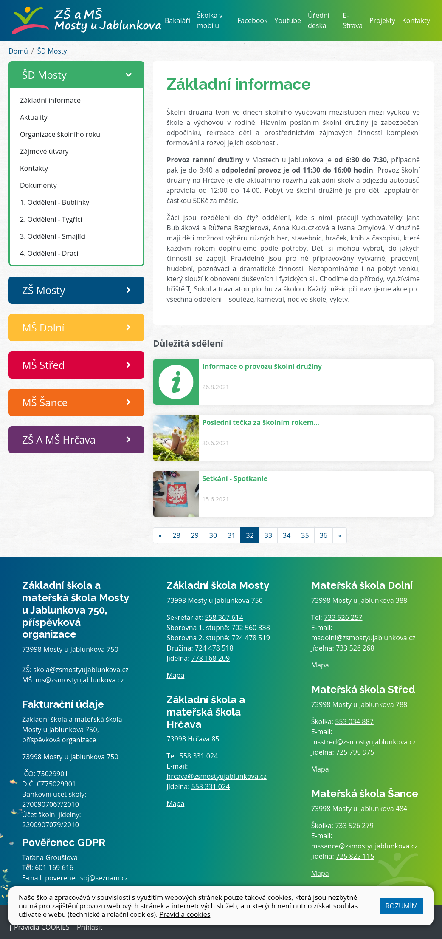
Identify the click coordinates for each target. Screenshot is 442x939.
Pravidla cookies (184, 914)
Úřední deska (318, 20)
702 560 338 (250, 627)
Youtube (287, 20)
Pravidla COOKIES (42, 927)
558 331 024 (199, 756)
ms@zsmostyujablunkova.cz (80, 679)
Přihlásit (89, 927)
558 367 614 (224, 617)
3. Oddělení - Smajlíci (53, 236)
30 (213, 535)
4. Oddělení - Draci (49, 253)
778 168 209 (210, 658)
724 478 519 (250, 637)
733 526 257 (343, 617)
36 (323, 535)
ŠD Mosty (52, 51)
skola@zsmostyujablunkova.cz (80, 669)
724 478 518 (214, 648)
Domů (18, 51)
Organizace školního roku (60, 134)
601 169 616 (54, 867)
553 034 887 (354, 721)
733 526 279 (354, 825)
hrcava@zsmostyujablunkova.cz (216, 776)
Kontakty (416, 20)
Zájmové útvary (44, 151)
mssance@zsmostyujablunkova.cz (364, 846)
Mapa (175, 675)
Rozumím (402, 906)
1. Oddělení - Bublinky (54, 202)
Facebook (252, 20)
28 (176, 535)
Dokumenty (38, 185)
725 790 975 (355, 752)
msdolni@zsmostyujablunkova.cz (363, 637)
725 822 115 (355, 856)
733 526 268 (355, 648)
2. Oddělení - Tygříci (51, 219)
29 (195, 535)
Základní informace (50, 100)
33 (268, 535)
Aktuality (34, 117)
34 (286, 535)
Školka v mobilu (209, 20)
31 (231, 535)
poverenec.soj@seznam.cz (86, 877)
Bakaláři (177, 20)
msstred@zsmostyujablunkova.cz (363, 742)
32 (249, 535)
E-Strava (353, 20)
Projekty (382, 20)
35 (305, 535)
